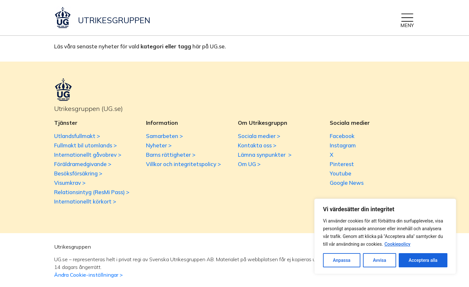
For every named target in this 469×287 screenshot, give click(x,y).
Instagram (343, 145)
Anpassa (341, 260)
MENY (407, 25)
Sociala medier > (259, 136)
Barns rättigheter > (170, 154)
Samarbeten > (164, 136)
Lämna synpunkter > (264, 154)
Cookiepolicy (398, 244)
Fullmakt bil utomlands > (85, 145)
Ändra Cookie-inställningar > (88, 275)
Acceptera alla (423, 260)
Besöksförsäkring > (78, 173)
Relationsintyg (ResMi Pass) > (91, 192)
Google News (347, 182)
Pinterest (342, 164)
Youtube (340, 173)
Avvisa (379, 260)
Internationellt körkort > (85, 201)
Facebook (342, 136)
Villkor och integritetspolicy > (183, 164)
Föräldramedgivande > (82, 164)
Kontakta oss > (257, 145)
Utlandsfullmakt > (77, 136)
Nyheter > (158, 145)
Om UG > (249, 164)
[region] (385, 236)
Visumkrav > (69, 182)
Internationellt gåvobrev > (87, 154)
